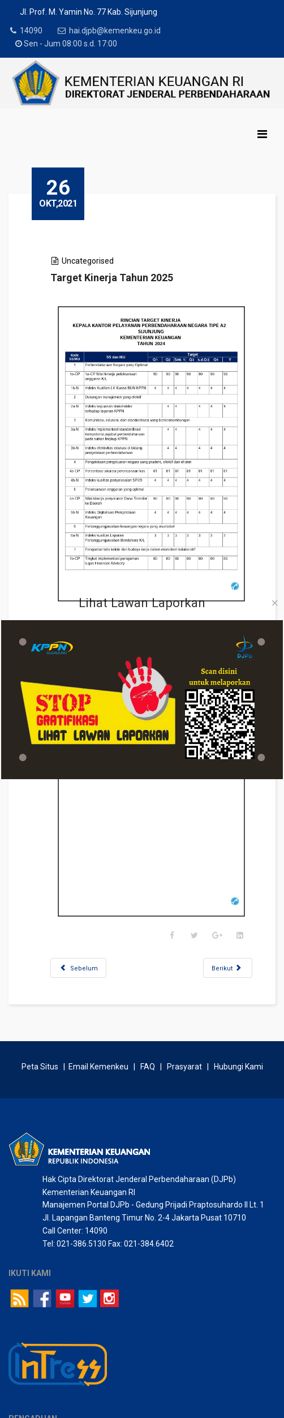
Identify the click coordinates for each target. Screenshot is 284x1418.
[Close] (274, 603)
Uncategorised (104, 260)
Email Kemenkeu (98, 979)
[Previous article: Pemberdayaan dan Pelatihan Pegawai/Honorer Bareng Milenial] (95, 868)
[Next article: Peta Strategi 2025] (211, 868)
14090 (31, 30)
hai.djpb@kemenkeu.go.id (118, 30)
